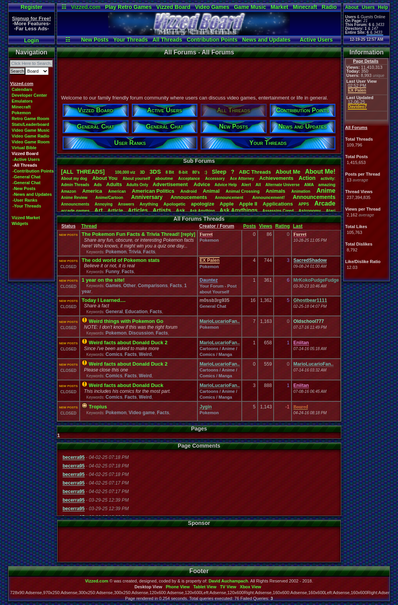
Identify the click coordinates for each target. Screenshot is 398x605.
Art (98, 210)
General (114, 311)
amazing (326, 184)
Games (113, 285)
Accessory (215, 178)
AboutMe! (320, 171)
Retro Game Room (30, 118)
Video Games (212, 7)
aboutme (164, 178)
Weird (145, 354)
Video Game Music (31, 130)
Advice (202, 184)
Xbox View (250, 586)
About (352, 7)
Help (383, 7)
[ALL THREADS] (83, 172)
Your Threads (130, 40)
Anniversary (146, 197)
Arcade (324, 203)
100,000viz (125, 172)
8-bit (183, 172)
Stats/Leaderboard (30, 124)
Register (31, 7)
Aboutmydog (74, 178)
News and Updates (266, 40)
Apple (227, 204)
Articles (138, 210)
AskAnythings (239, 210)
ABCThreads (255, 172)
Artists (161, 210)
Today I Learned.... (104, 300)
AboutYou (104, 178)
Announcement (229, 197)
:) (205, 172)
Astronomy (309, 210)
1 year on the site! (103, 280)
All (258, 184)
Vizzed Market (26, 217)
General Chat (212, 306)
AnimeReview (74, 197)
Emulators (22, 101)
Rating (282, 226)
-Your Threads (26, 206)
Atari (330, 210)
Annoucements (189, 197)
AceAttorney (242, 178)
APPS (303, 204)
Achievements (276, 178)
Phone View (178, 586)
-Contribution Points (33, 171)
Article (115, 210)
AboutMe (288, 172)
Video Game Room (31, 141)
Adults (114, 184)
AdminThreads (75, 185)
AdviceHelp (226, 185)
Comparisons (153, 285)
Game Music (250, 7)
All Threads (167, 40)
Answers (126, 204)
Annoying (104, 204)
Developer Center (29, 95)
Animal (211, 191)
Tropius (98, 407)
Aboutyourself (136, 178)
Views (265, 226)
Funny (112, 271)
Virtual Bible (24, 147)
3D (142, 172)
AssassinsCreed (278, 211)
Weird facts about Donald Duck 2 (128, 342)
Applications (278, 204)
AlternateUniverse (282, 185)
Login (31, 40)
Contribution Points (212, 40)
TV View (228, 586)
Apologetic (175, 204)
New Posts (94, 40)
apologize (202, 204)
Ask (180, 210)
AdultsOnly (137, 185)
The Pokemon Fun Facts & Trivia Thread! (131, 234)
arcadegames (75, 210)
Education (136, 311)
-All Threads (24, 165)
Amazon (68, 191)
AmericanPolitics (153, 191)
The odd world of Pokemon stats (121, 260)
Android (188, 191)
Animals (275, 191)
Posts (249, 226)
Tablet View (204, 586)
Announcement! (268, 197)
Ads (98, 184)
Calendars (22, 89)
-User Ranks (24, 200)
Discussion (141, 333)
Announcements (314, 197)
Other (129, 285)
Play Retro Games (128, 7)
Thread (89, 226)
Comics (113, 354)
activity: (328, 178)
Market (279, 7)
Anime (325, 190)
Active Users (316, 40)
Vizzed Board (173, 7)
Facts (149, 252)
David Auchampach (228, 581)
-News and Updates (32, 194)
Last (298, 226)
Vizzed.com (85, 7)
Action (307, 178)
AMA (309, 184)
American (117, 191)
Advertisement (171, 184)
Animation (301, 191)
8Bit (170, 172)
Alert (246, 184)
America (92, 191)
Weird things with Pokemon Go (126, 321)
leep (219, 172)
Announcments (75, 204)
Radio (329, 7)
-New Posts (23, 188)
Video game (142, 412)
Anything (149, 204)
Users (368, 7)
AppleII (248, 204)
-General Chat (26, 176)
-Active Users (26, 159)
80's (196, 172)
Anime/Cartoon (109, 197)
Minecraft (305, 7)
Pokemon (21, 112)
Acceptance (189, 178)
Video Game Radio (30, 136)
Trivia (135, 252)
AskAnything (202, 211)
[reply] (188, 234)
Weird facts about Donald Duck (126, 385)
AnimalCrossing (243, 191)
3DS (155, 171)
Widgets (20, 223)
